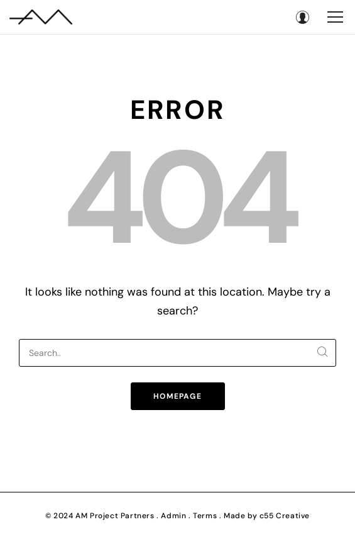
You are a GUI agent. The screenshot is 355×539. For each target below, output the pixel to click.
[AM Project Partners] (40, 17)
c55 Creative (284, 516)
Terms (205, 516)
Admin (173, 516)
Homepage (177, 396)
